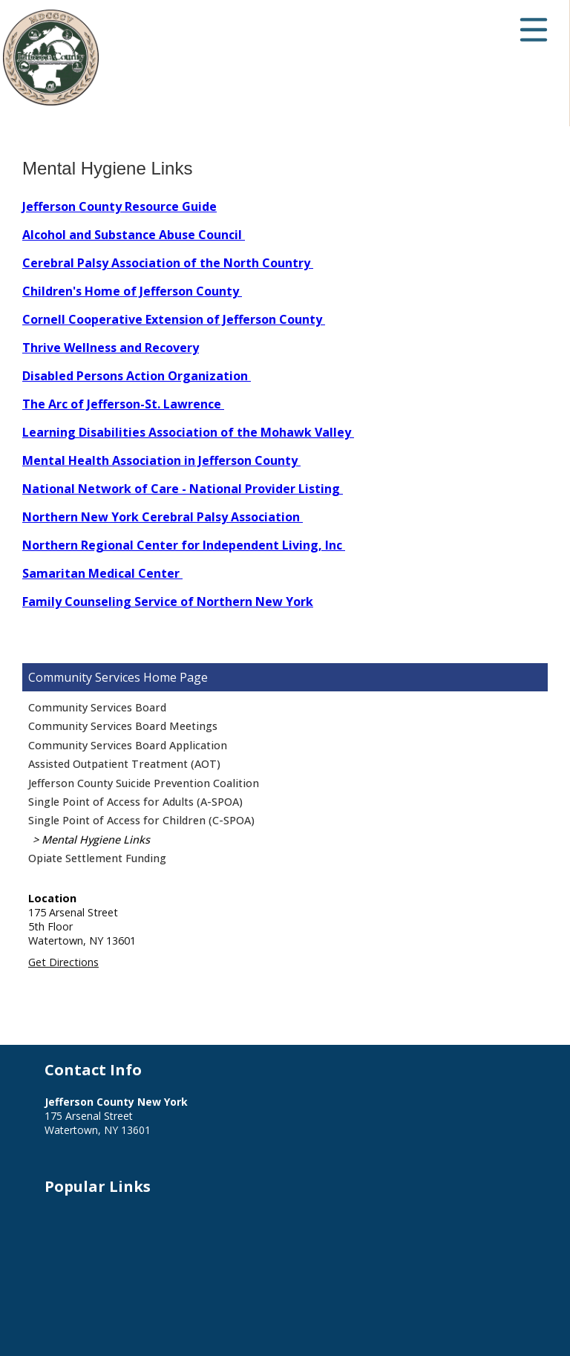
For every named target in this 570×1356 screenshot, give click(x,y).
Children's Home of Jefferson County (132, 291)
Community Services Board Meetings (122, 726)
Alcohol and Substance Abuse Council (133, 234)
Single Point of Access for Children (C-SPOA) (141, 820)
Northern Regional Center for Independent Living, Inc (183, 545)
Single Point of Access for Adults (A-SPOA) (135, 802)
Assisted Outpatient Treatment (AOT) (124, 764)
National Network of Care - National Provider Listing (182, 488)
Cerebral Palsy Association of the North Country (167, 263)
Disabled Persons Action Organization (136, 376)
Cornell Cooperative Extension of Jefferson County (173, 319)
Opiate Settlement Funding (97, 858)
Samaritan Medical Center (102, 573)
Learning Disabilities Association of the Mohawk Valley (188, 432)
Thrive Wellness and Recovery (110, 347)
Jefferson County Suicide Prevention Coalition (143, 783)
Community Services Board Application (127, 745)
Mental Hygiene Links (96, 839)
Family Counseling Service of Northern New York (167, 601)
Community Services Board (97, 707)
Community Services (84, 677)
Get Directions (63, 962)
